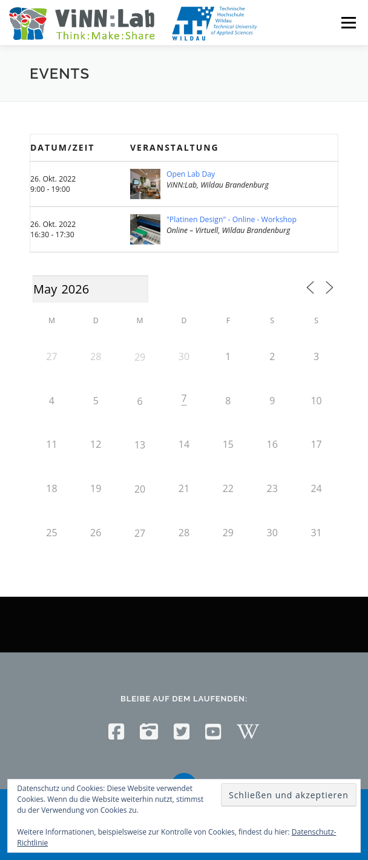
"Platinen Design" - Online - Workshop (231, 219)
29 (139, 357)
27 (139, 533)
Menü (348, 23)
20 (139, 489)
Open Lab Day (190, 174)
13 (139, 444)
